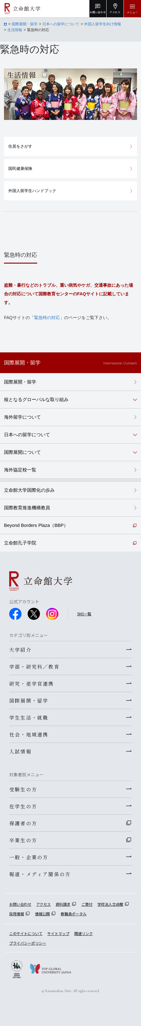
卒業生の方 (23, 840)
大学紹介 (20, 649)
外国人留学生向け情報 (102, 24)
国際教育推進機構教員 (27, 507)
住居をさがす (20, 146)
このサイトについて (25, 933)
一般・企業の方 (28, 857)
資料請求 (63, 904)
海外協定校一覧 (20, 469)
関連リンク (83, 933)
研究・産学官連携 (31, 683)
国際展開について (22, 452)
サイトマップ (58, 933)
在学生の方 (23, 806)
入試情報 (20, 751)
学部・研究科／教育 (34, 666)
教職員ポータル (74, 913)
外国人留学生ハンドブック (32, 190)
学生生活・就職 (28, 717)
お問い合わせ (20, 904)
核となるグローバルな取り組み (36, 399)
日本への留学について (60, 24)
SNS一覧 (84, 613)
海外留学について (22, 417)
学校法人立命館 (110, 904)
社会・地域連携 (28, 734)
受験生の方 (23, 789)
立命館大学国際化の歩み (29, 490)
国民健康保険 (20, 168)
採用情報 (16, 913)
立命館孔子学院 (20, 542)
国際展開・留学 (24, 24)
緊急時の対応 (47, 317)
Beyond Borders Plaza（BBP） (36, 525)
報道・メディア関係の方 (40, 874)
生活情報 (14, 30)
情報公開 (42, 913)
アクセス (43, 904)
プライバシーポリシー (27, 943)
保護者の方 (23, 823)
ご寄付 (86, 904)
